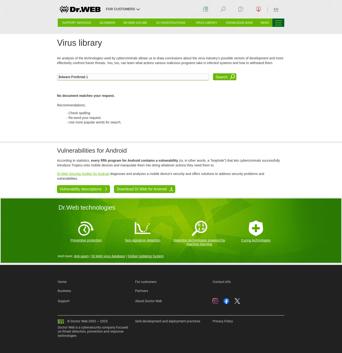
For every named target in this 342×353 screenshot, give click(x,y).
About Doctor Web (148, 301)
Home (62, 281)
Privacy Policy (223, 321)
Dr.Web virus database (108, 256)
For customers (146, 281)
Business (64, 290)
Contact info (222, 281)
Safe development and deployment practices (167, 321)
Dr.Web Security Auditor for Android (83, 174)
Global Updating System (146, 256)
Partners (141, 290)
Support (64, 301)
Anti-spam (81, 256)
